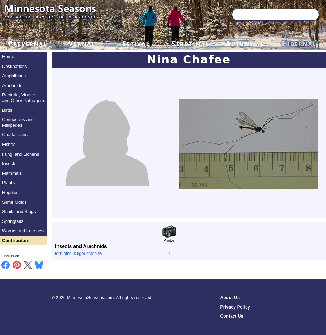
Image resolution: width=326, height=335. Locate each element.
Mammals (12, 173)
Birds (7, 110)
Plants (8, 182)
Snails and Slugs (19, 211)
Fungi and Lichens (20, 154)
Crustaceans (15, 134)
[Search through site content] (265, 14)
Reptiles (10, 192)
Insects (9, 163)
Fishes (8, 144)
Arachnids (12, 85)
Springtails (12, 221)
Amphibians (14, 75)
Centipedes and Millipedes (18, 122)
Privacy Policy (235, 307)
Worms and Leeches (23, 230)
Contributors (16, 240)
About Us (230, 297)
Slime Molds (14, 202)
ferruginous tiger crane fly (78, 253)
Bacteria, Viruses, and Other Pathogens (23, 97)
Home (8, 56)
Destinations (14, 66)
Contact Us (231, 316)
